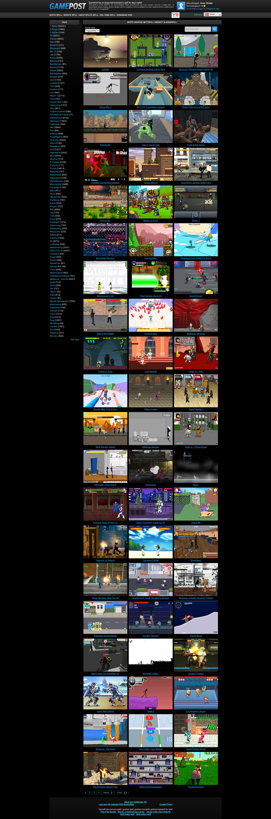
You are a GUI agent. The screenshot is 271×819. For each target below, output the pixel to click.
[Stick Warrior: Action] (105, 428)
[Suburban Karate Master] (105, 617)
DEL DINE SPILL (108, 15)
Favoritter (191, 9)
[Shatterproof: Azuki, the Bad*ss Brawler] (151, 579)
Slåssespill (55, 48)
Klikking (54, 133)
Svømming (55, 225)
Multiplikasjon (56, 181)
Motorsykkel (55, 184)
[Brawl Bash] (196, 542)
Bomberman (56, 64)
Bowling (54, 159)
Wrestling (54, 323)
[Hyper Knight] (151, 315)
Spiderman (55, 263)
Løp (52, 54)
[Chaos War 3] (105, 88)
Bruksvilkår (128, 804)
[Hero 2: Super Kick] (151, 126)
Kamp (53, 58)
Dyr (51, 329)
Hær (52, 42)
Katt (52, 149)
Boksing (54, 61)
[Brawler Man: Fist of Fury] (105, 390)
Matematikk (55, 175)
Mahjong (54, 171)
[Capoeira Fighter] (151, 542)
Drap (52, 320)
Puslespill (54, 222)
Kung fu (54, 165)
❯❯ (121, 792)
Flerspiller (54, 187)
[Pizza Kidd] (151, 466)
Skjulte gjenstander (59, 301)
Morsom (54, 336)
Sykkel (53, 235)
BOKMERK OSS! (124, 15)
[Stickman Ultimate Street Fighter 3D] (196, 51)
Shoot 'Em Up (56, 250)
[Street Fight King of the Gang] (196, 88)
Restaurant (55, 231)
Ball (52, 209)
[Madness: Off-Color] (196, 315)
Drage (53, 257)
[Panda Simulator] (196, 768)
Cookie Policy (165, 804)
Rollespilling (55, 228)
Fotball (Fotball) (57, 111)
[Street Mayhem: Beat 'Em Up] (105, 579)
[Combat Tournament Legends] (105, 164)
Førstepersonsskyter (59, 276)
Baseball (54, 45)
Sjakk (52, 282)
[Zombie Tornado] (151, 617)
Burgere (53, 77)
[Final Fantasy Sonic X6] (151, 277)
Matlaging (55, 121)
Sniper (53, 260)
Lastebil (53, 83)
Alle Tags (75, 339)
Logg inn (201, 9)
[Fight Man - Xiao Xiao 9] (105, 466)
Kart (52, 130)
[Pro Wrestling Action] (196, 693)
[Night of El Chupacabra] (151, 768)
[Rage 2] (151, 693)
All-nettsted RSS (115, 804)
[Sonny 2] (196, 202)
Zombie (53, 326)
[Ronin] (196, 466)
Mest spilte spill (89, 15)
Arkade (53, 39)
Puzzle (53, 168)
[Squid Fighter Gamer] (196, 730)
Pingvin (53, 206)
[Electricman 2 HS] (105, 277)
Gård (52, 108)
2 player (54, 29)
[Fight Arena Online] (196, 126)
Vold (52, 216)
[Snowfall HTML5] (151, 655)
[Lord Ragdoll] (151, 353)
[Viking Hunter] (151, 390)
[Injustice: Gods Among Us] (105, 504)
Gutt (52, 80)
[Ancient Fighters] (196, 655)
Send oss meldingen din (135, 802)
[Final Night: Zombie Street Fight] (196, 164)
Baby (52, 190)
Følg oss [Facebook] (198, 14)
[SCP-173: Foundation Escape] (151, 88)
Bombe (53, 67)
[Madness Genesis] (151, 428)
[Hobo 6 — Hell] (196, 353)
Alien (52, 143)
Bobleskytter (56, 73)
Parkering (54, 200)
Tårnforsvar (55, 197)
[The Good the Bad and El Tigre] (151, 51)
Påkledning (55, 118)
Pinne (52, 269)
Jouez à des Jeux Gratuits (158, 812)
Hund (52, 219)
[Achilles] (105, 51)
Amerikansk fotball (59, 114)
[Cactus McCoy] (151, 164)
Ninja (52, 193)
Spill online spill (143, 814)
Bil (51, 241)
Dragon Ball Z (56, 102)
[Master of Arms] (151, 202)
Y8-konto (54, 140)
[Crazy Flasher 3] (196, 390)
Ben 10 (53, 51)
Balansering (55, 304)
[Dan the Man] (151, 239)
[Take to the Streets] (105, 315)
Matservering (56, 247)
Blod (52, 156)
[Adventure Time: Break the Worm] (196, 239)
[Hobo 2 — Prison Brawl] (196, 428)
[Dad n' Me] (196, 504)
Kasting (53, 238)
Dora (52, 99)
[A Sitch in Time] (105, 353)
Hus (52, 92)
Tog (52, 212)
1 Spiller (54, 26)
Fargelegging (56, 137)
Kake (52, 295)
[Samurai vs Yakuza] (105, 542)
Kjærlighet (55, 178)
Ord (51, 288)
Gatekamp (55, 307)
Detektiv (54, 89)
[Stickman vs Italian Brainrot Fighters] (196, 579)
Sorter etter (90, 28)
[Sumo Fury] (105, 202)
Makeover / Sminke (59, 279)
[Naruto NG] (105, 126)
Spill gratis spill (127, 814)
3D (51, 35)
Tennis (53, 292)
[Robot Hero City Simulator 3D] (105, 655)
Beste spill (56, 15)
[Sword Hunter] (196, 277)
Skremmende (56, 273)
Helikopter (55, 124)
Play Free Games (108, 812)
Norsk (210, 14)
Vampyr (54, 310)
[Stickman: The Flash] (105, 730)
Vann (52, 314)
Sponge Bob (55, 266)
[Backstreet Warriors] (105, 239)
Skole (52, 285)
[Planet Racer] (196, 617)
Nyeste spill (71, 15)
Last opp (103, 804)
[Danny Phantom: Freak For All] (151, 504)
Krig (52, 317)
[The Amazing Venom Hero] (105, 768)
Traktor (53, 298)
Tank (52, 86)
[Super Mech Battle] (105, 693)
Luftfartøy (54, 244)
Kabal (53, 203)
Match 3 (54, 95)
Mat (52, 127)
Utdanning (55, 105)
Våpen (53, 70)
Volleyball (54, 254)
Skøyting (54, 333)
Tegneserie (55, 152)
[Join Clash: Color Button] (151, 730)
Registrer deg (213, 9)
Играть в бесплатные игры (131, 812)
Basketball (55, 146)
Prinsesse (54, 162)
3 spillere (54, 32)
